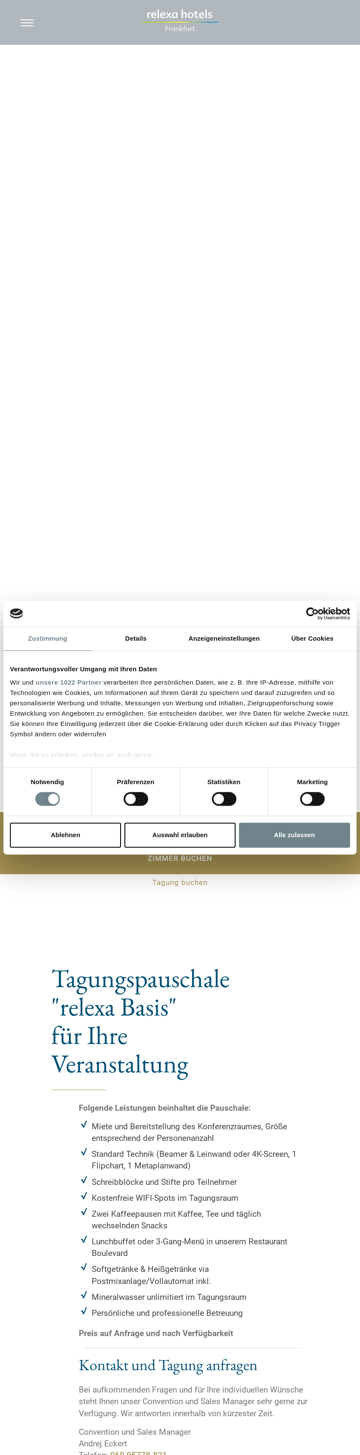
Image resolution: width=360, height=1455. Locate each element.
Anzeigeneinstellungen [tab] (224, 638)
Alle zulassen (294, 834)
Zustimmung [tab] (47, 638)
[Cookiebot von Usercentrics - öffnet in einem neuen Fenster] (312, 613)
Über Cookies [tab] (313, 638)
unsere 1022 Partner (69, 682)
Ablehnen (65, 834)
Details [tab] (136, 638)
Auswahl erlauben (180, 834)
